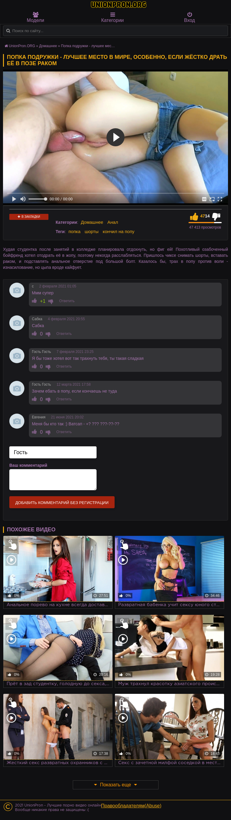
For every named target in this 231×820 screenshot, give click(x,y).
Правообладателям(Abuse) (131, 805)
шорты (91, 231)
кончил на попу (118, 231)
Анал (112, 222)
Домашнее (92, 222)
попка (75, 231)
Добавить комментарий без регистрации (62, 502)
